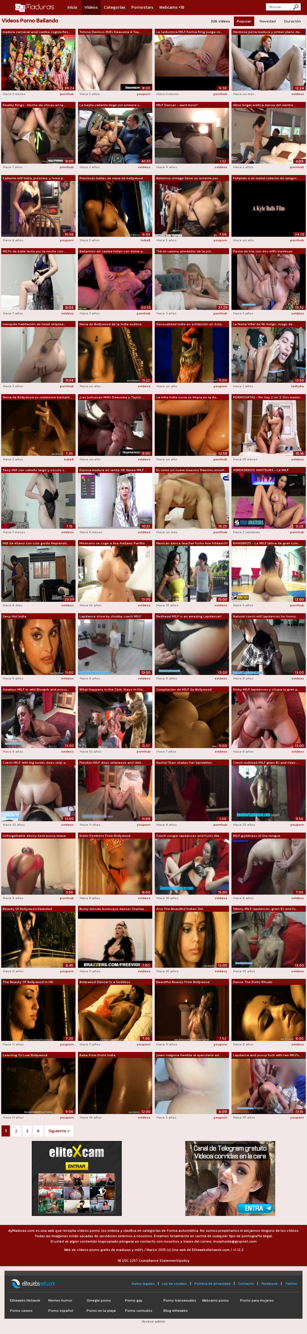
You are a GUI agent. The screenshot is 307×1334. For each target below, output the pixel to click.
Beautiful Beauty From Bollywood (183, 981)
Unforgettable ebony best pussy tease (34, 835)
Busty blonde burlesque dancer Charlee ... (113, 908)
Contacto (246, 1283)
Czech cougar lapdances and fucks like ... (189, 835)
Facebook (269, 1283)
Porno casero (21, 1310)
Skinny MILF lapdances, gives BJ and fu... (265, 908)
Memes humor (60, 1300)
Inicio (72, 7)
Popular (244, 21)
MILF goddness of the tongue (256, 835)
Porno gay (133, 1300)
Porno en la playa (101, 1310)
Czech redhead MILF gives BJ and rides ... (265, 762)
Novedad (268, 21)
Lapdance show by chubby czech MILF (110, 616)
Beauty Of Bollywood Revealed (27, 908)
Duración (292, 21)
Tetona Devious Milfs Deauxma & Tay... (110, 31)
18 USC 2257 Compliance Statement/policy (153, 1260)
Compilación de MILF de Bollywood (184, 689)
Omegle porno (99, 1300)
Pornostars (142, 7)
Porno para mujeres (257, 1300)
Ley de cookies (174, 1283)
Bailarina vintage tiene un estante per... (188, 178)
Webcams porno (215, 1300)
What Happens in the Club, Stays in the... (112, 689)
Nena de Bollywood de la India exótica (110, 324)
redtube (297, 386)
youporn (144, 93)
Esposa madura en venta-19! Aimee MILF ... (113, 470)
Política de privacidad (212, 1283)
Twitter (291, 1283)
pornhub (67, 93)
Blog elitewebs (175, 1310)
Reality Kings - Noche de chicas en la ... (34, 105)
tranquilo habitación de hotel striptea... (34, 324)
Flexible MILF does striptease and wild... (111, 762)
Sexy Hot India (14, 616)
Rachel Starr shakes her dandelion (184, 762)
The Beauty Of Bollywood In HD (28, 981)
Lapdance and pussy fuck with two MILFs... (267, 1055)
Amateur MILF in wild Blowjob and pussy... (36, 689)
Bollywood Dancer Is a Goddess (104, 981)
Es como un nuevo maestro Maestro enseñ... (191, 470)
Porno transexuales (179, 1300)
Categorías (114, 7)
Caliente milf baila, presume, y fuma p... (34, 178)
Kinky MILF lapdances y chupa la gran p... (266, 689)
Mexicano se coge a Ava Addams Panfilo (112, 543)
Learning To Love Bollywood (25, 1055)
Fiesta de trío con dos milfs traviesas (263, 251)
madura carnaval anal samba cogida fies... (36, 31)
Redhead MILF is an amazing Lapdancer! (189, 616)
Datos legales (143, 1283)
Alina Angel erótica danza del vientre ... (264, 105)
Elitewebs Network (25, 1300)
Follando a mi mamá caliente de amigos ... (266, 178)
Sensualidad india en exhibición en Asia (189, 324)
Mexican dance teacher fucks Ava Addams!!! (192, 543)
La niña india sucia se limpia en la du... (187, 397)
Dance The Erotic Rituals (253, 981)
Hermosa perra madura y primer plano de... (267, 31)
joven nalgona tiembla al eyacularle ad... (188, 1055)
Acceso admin (153, 1321)
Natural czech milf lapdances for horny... (265, 616)
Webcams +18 (171, 7)
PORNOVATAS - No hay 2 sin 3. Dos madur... (267, 397)
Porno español (60, 1310)
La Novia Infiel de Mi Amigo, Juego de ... (264, 324)
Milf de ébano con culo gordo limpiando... (36, 543)
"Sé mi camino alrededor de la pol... (184, 251)
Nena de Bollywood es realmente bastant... (37, 397)
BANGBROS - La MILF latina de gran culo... (266, 543)
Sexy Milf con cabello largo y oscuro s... (34, 470)
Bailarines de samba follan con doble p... (112, 251)
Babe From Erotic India (97, 1055)
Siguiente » (59, 1131)
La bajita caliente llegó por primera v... (110, 105)
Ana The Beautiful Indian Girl (179, 908)
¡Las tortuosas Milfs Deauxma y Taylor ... (111, 397)
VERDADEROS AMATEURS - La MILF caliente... (261, 470)
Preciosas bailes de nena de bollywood (111, 178)
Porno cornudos (138, 1310)
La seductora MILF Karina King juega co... (189, 31)
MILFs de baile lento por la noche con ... (34, 251)
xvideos (297, 93)
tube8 (146, 240)
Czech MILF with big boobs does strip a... (35, 762)
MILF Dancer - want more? (177, 105)
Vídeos (91, 7)
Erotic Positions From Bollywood (104, 835)
